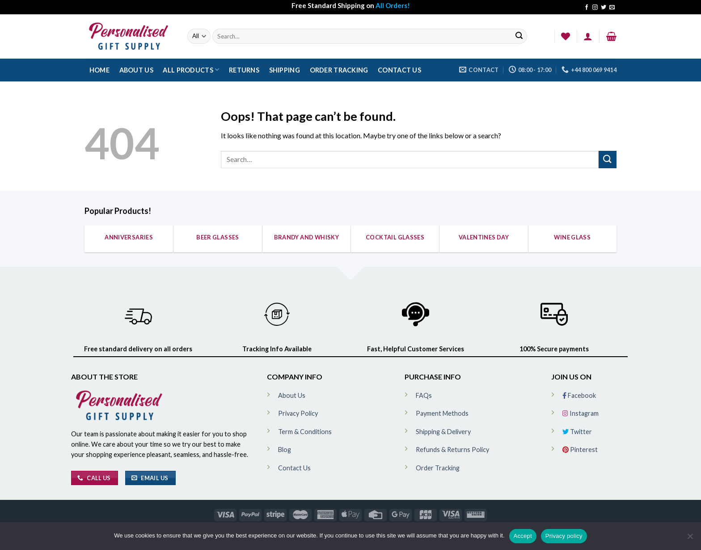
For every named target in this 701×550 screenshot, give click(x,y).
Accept (523, 536)
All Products (191, 69)
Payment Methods (442, 413)
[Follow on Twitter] (603, 7)
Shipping (284, 70)
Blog (284, 449)
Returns (244, 70)
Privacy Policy (298, 413)
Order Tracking (339, 70)
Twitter (577, 431)
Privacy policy (564, 536)
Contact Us (399, 70)
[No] (689, 539)
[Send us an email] (612, 7)
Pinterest (580, 449)
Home (99, 70)
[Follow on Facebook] (586, 7)
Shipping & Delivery (443, 431)
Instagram (580, 413)
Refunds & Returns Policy (452, 449)
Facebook (579, 395)
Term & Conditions (305, 431)
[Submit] (519, 36)
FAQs (424, 395)
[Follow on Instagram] (595, 7)
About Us (136, 70)
